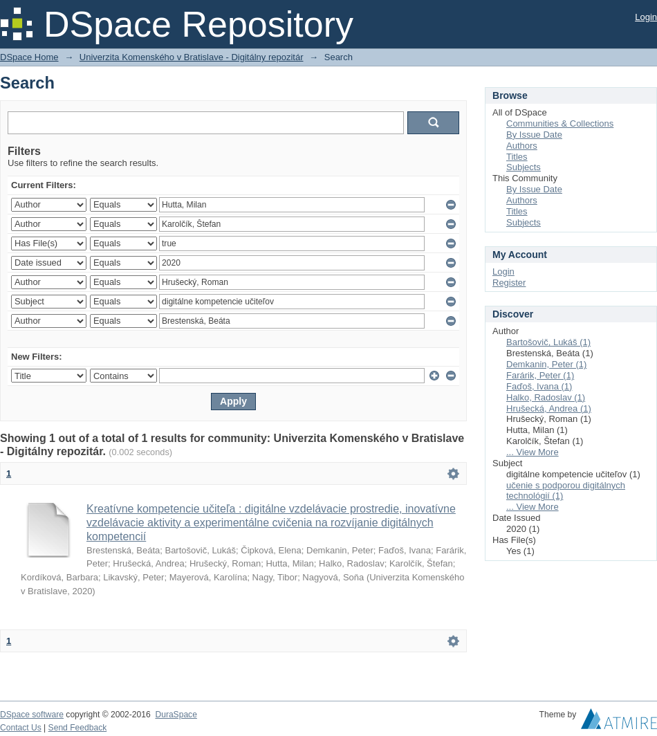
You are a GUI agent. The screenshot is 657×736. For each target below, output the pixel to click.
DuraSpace (175, 714)
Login (646, 17)
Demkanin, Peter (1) (546, 364)
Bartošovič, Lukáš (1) (548, 342)
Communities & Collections (559, 123)
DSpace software (32, 714)
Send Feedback (77, 728)
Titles (517, 156)
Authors (521, 145)
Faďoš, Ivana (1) (539, 386)
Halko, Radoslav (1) (545, 397)
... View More (532, 452)
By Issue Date (534, 134)
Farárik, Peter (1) (540, 375)
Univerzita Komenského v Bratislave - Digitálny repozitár (192, 57)
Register (509, 282)
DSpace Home (29, 57)
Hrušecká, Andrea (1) (548, 408)
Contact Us (20, 728)
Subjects (523, 167)
